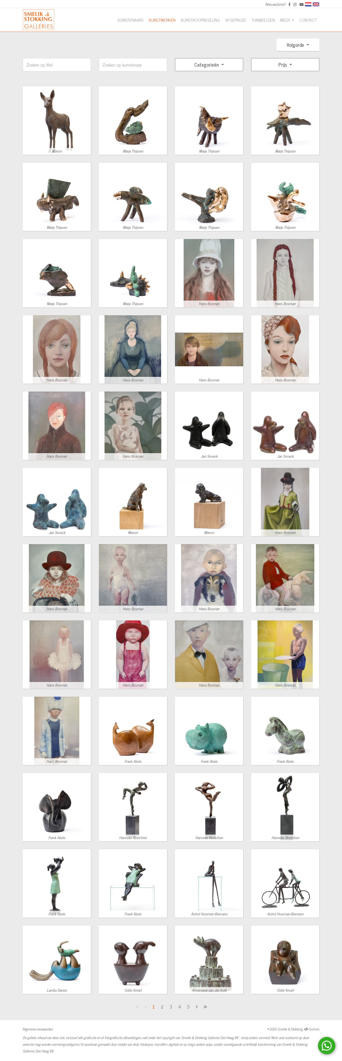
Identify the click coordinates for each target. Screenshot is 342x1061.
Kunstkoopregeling (200, 19)
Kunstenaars (130, 19)
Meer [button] (285, 19)
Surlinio (314, 1029)
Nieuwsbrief (276, 4)
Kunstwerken (162, 19)
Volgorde (296, 45)
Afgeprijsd (235, 19)
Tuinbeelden (263, 19)
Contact (308, 19)
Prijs (283, 64)
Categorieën (207, 64)
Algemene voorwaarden (38, 1029)
